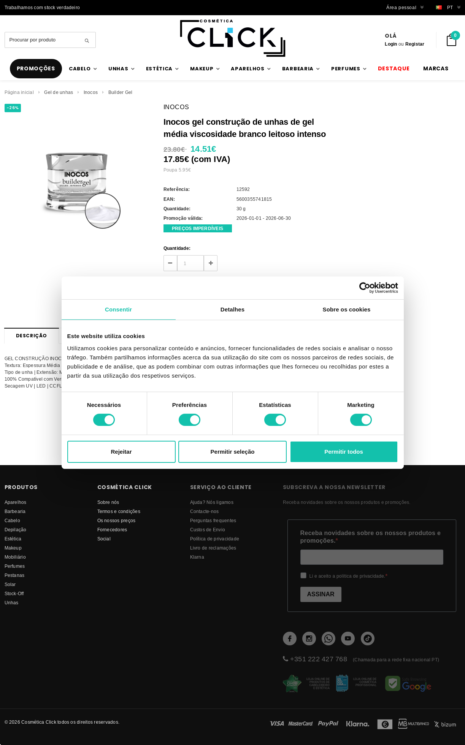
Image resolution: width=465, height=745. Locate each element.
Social (104, 539)
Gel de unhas (58, 92)
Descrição (31, 335)
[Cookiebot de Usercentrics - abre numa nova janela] (365, 287)
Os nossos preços (116, 520)
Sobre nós (108, 502)
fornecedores (112, 529)
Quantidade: (177, 248)
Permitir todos (343, 451)
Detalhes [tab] (232, 309)
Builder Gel (120, 92)
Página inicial (19, 92)
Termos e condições (118, 511)
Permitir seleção (233, 451)
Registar (415, 44)
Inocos (91, 92)
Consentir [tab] (118, 309)
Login (391, 44)
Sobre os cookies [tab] (347, 309)
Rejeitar (121, 451)
